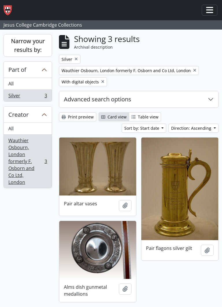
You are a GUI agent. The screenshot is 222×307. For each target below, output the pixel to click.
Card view (114, 117)
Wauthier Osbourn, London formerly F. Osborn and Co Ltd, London (27, 161)
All (11, 84)
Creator (18, 114)
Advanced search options (97, 99)
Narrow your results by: (28, 45)
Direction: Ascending (191, 128)
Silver (27, 96)
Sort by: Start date (142, 128)
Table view (145, 117)
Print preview (78, 117)
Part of (17, 70)
